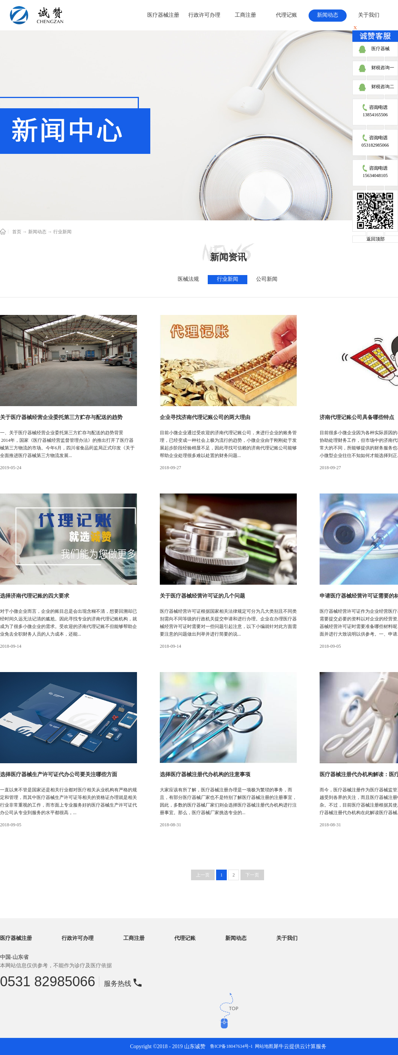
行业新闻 (62, 231)
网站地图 (263, 1046)
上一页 (203, 875)
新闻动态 (37, 231)
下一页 (252, 875)
